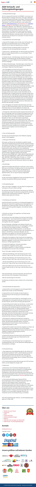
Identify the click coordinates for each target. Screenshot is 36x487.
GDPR (5, 414)
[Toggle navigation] (31, 2)
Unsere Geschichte (8, 415)
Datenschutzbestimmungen (10, 417)
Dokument (22, 375)
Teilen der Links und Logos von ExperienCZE (14, 420)
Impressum (6, 412)
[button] (35, 2)
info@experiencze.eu (7, 429)
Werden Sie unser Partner (10, 411)
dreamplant (29, 485)
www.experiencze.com (22, 23)
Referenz (6, 418)
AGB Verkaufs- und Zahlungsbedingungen (14, 421)
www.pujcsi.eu (9, 25)
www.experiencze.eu (12, 23)
